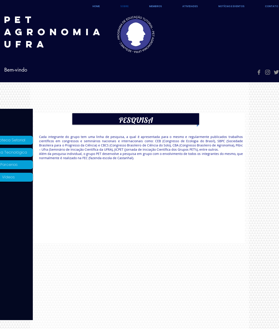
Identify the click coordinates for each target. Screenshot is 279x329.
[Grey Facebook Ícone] (259, 72)
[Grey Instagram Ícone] (267, 72)
